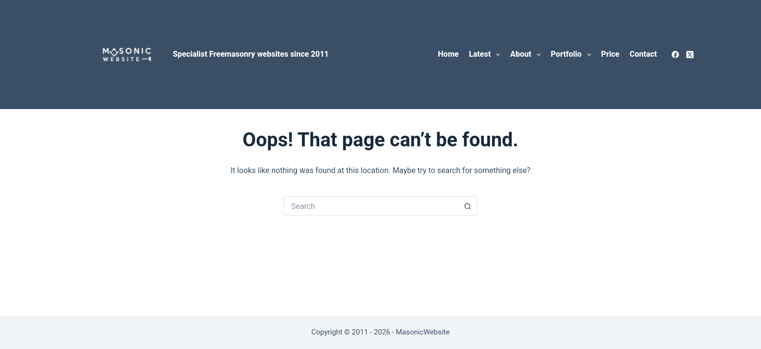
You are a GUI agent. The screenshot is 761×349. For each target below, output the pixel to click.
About (527, 55)
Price (610, 54)
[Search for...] (370, 206)
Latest (486, 55)
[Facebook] (675, 54)
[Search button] (468, 206)
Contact (643, 54)
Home (448, 54)
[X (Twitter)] (690, 54)
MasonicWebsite (422, 332)
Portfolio (573, 55)
